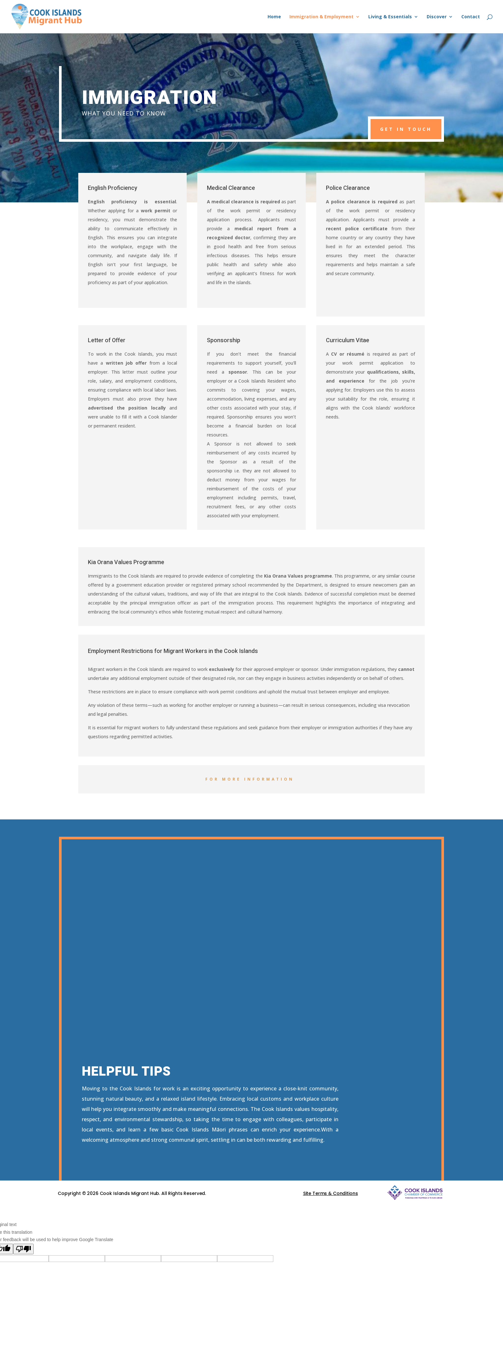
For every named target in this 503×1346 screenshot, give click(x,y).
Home (274, 17)
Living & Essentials (390, 17)
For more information (249, 779)
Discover (437, 17)
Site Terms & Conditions (330, 1193)
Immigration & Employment (321, 17)
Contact (470, 17)
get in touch (406, 129)
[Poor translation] (23, 1249)
